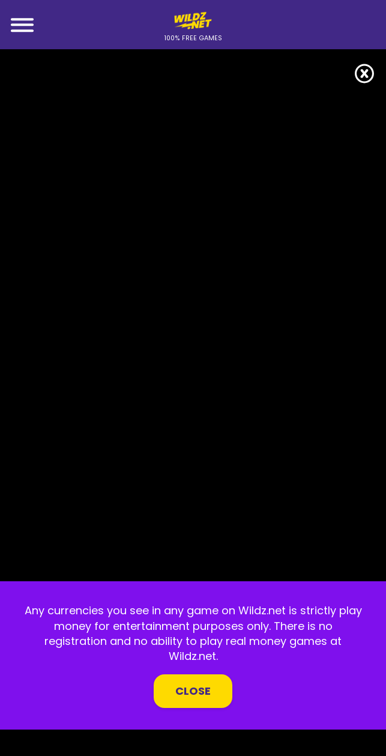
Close (193, 690)
